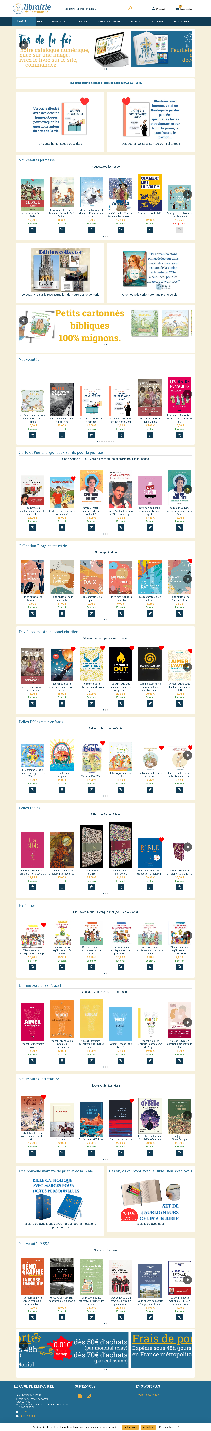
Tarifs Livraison (25, 1415)
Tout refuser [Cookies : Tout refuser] (148, 1427)
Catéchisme (157, 21)
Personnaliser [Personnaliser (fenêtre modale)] (166, 1427)
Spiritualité (58, 21)
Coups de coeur (181, 21)
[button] (189, 53)
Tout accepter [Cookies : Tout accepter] (130, 1427)
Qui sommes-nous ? (148, 1394)
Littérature (81, 21)
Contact (21, 1411)
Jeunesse (135, 21)
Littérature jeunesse (108, 21)
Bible (39, 21)
